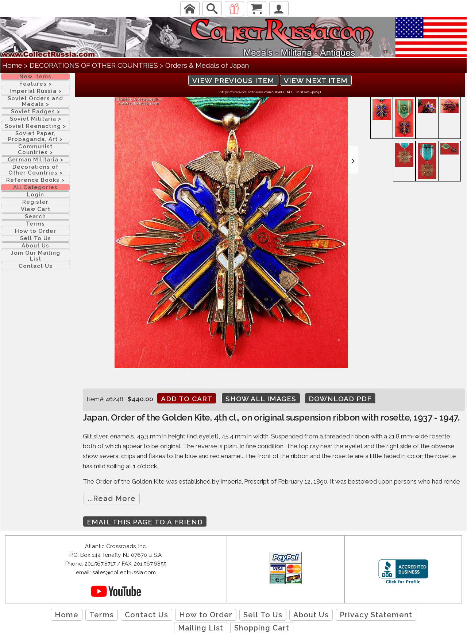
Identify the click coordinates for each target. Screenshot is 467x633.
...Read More (112, 498)
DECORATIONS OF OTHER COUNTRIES (94, 65)
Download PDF (340, 399)
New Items (35, 76)
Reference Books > (35, 180)
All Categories (35, 187)
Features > (35, 84)
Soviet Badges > (35, 111)
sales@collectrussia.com (124, 572)
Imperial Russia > (35, 91)
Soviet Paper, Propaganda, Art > (35, 136)
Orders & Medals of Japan (207, 65)
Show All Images (260, 399)
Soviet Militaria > (35, 119)
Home (12, 65)
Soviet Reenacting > (35, 126)
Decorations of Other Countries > (35, 170)
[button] (353, 159)
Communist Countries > (35, 149)
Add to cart (186, 399)
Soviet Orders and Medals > (35, 101)
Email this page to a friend (145, 522)
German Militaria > (35, 159)
